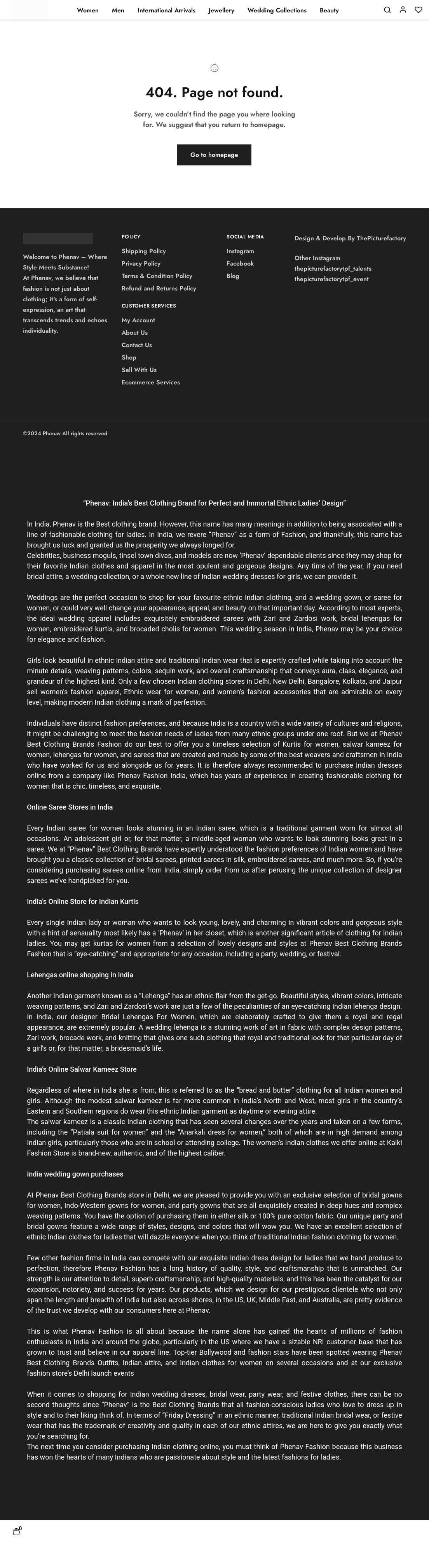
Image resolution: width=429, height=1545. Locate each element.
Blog (233, 275)
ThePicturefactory (381, 238)
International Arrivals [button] (166, 10)
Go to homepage (214, 154)
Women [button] (88, 10)
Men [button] (118, 10)
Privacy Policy (141, 263)
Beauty (329, 10)
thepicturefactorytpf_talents (333, 268)
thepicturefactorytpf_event (332, 279)
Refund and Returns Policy (159, 288)
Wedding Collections (277, 10)
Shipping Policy (144, 251)
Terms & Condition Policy (157, 275)
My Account (138, 320)
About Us (135, 332)
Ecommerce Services (151, 382)
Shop (129, 357)
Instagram (240, 251)
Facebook (240, 263)
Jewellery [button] (221, 10)
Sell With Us (139, 369)
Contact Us (137, 345)
